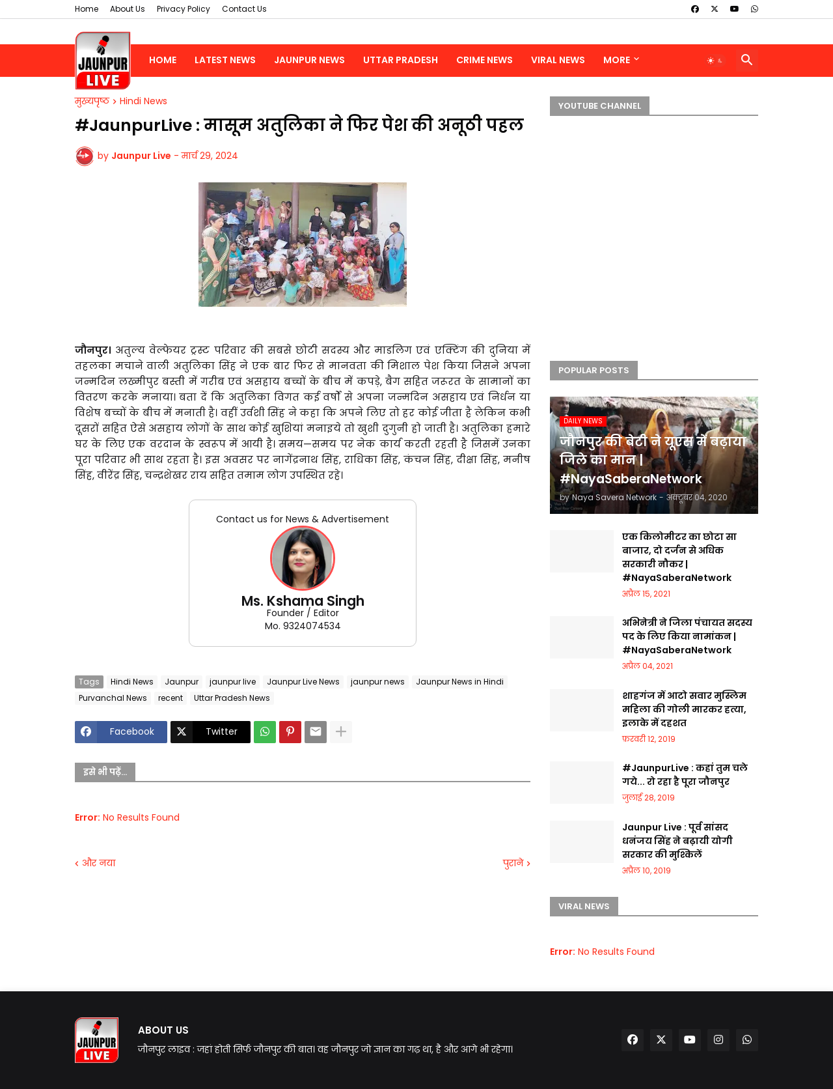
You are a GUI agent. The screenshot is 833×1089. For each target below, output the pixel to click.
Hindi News (143, 101)
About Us (127, 8)
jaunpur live (233, 681)
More (616, 59)
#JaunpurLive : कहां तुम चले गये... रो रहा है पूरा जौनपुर (685, 774)
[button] (715, 60)
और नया (98, 863)
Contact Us (244, 8)
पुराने (513, 863)
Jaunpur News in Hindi (460, 681)
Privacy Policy (183, 8)
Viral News (558, 59)
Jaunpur (181, 681)
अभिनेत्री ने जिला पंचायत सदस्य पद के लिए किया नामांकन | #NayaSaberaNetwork (687, 636)
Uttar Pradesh (400, 59)
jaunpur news (378, 681)
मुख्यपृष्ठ (92, 101)
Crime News (484, 59)
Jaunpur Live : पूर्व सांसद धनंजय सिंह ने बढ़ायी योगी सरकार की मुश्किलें (677, 841)
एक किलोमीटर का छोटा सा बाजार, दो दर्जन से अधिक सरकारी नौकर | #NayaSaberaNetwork (679, 557)
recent (170, 697)
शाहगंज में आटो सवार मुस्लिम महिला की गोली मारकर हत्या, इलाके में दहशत (684, 709)
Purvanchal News (113, 697)
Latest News (225, 59)
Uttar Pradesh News (232, 697)
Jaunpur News (309, 59)
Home (86, 8)
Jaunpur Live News (303, 681)
